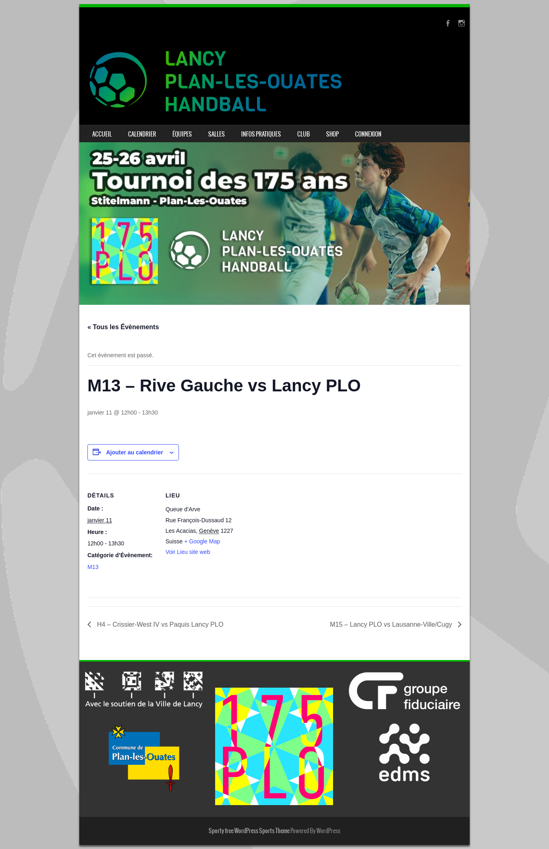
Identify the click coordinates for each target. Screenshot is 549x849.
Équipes (182, 134)
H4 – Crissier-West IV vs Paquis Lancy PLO (159, 624)
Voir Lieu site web (188, 552)
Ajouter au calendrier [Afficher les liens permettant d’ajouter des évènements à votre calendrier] (134, 452)
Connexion (368, 134)
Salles (216, 134)
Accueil (102, 134)
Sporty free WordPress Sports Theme (249, 830)
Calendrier (142, 134)
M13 (92, 567)
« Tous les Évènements (123, 327)
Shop (332, 134)
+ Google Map (202, 541)
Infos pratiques (261, 134)
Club (303, 134)
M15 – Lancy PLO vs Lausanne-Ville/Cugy (392, 624)
